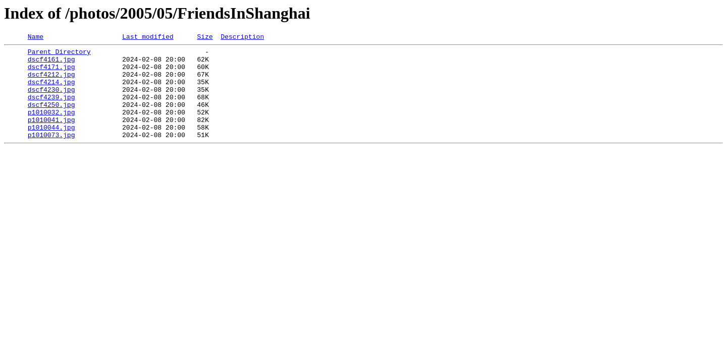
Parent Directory (59, 54)
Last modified (147, 37)
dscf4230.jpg (51, 99)
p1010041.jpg (51, 136)
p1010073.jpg (51, 154)
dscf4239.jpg (51, 108)
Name (35, 37)
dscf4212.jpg (51, 81)
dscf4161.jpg (51, 63)
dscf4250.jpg (51, 118)
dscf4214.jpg (51, 90)
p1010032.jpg (51, 127)
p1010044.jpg (51, 145)
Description (242, 37)
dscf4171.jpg (51, 72)
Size (205, 37)
